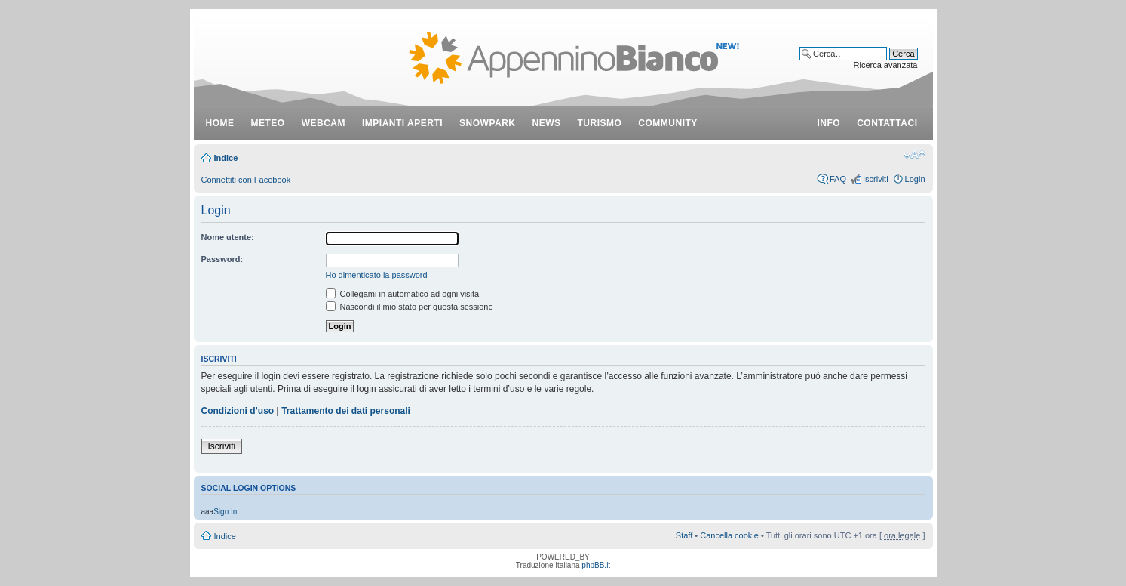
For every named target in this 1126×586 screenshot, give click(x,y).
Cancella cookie (729, 535)
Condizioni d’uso (238, 411)
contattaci (887, 123)
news (546, 123)
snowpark (487, 123)
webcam (323, 123)
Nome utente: (227, 237)
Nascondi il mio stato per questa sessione (409, 306)
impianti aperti (402, 123)
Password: (222, 259)
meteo (268, 123)
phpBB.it (595, 565)
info (829, 123)
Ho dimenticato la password (377, 274)
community (668, 123)
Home (220, 123)
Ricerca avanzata (886, 64)
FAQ (838, 179)
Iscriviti (875, 179)
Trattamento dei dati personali (345, 411)
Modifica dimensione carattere (914, 155)
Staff (684, 535)
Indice (226, 157)
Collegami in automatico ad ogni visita (403, 293)
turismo (600, 123)
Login (915, 179)
